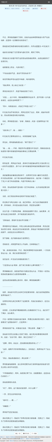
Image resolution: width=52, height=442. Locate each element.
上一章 (17, 433)
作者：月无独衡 (25, 8)
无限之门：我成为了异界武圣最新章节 (30, 438)
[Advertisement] (26, 24)
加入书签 (43, 8)
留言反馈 (25, 10)
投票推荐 (35, 8)
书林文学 (4, 2)
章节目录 (26, 433)
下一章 (34, 433)
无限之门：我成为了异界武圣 (12, 8)
